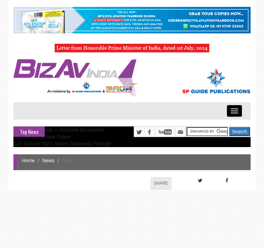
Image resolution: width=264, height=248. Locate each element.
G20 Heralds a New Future (42, 137)
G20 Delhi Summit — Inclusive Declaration (58, 130)
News (48, 160)
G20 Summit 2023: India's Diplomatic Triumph (62, 143)
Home (28, 160)
